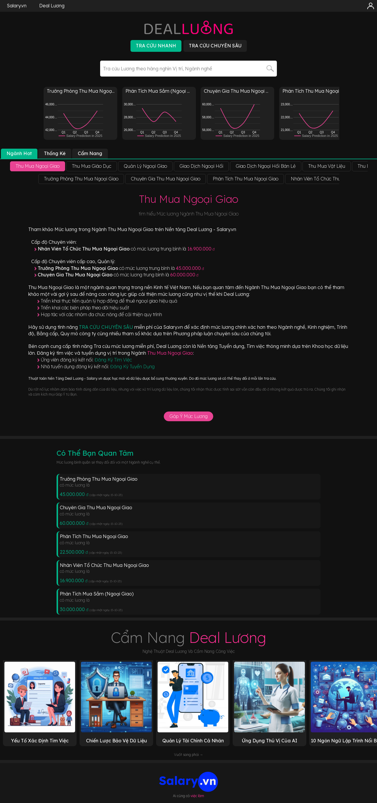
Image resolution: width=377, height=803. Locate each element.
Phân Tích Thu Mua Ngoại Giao (94, 536)
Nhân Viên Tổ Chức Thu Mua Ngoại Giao (104, 565)
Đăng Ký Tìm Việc (113, 360)
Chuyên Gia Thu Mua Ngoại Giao (96, 507)
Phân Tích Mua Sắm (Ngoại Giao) (97, 594)
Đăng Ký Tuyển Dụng (132, 366)
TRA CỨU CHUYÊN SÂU (106, 327)
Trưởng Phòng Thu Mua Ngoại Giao (99, 479)
